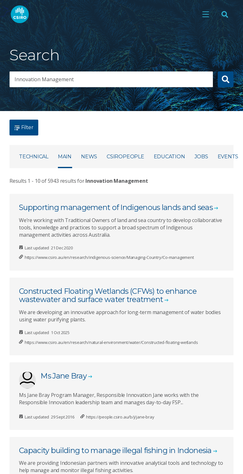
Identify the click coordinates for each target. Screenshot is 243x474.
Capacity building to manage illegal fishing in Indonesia (115, 450)
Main (65, 157)
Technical (33, 157)
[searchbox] (111, 79)
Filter (24, 127)
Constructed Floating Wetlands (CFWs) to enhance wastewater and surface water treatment (107, 295)
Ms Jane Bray (63, 375)
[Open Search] (225, 15)
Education (169, 157)
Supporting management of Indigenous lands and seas (116, 207)
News (89, 157)
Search (34, 55)
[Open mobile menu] (206, 15)
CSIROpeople (125, 157)
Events (228, 157)
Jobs (201, 157)
